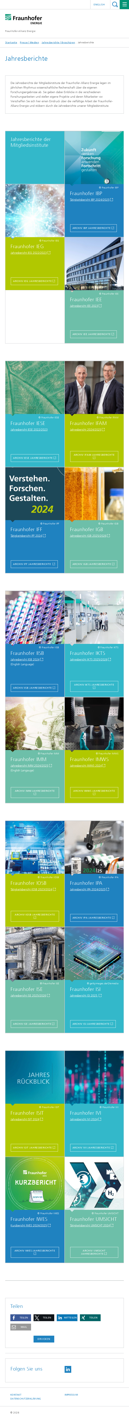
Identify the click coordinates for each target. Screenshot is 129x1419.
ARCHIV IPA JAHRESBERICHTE (91, 917)
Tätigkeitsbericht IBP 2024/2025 (90, 200)
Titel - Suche (115, 4)
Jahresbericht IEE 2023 (84, 306)
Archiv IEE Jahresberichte (91, 334)
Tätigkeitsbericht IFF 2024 (26, 536)
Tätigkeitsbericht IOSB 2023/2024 (31, 889)
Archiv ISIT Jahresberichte (32, 1147)
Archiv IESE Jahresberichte (33, 457)
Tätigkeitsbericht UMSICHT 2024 (90, 1225)
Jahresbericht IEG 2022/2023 (29, 253)
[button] (20, 1317)
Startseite (11, 42)
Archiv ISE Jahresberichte (32, 1023)
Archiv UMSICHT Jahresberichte (93, 1252)
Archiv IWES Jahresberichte (34, 1250)
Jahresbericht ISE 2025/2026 (28, 995)
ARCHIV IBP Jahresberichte (91, 228)
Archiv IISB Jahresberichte (32, 687)
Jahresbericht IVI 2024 (84, 1119)
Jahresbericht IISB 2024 (25, 659)
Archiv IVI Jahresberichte (91, 1147)
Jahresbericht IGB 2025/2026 (88, 536)
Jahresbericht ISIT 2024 (25, 1119)
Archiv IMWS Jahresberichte (94, 790)
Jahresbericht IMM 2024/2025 (29, 765)
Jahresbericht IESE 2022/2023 (29, 429)
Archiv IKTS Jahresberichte (94, 684)
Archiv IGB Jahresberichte (91, 564)
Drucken (43, 1339)
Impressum (71, 1395)
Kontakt (15, 1395)
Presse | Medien (29, 42)
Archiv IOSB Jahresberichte (35, 914)
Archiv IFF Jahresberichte (32, 564)
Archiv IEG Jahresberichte (32, 281)
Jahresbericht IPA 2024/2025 (88, 889)
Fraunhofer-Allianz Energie (20, 31)
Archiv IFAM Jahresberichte (94, 454)
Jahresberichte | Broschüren (58, 42)
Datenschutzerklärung (25, 1398)
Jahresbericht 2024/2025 (85, 429)
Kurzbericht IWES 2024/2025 (29, 1225)
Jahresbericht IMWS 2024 (86, 765)
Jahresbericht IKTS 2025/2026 (88, 659)
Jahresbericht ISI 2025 (84, 995)
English (99, 4)
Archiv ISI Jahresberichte (91, 1023)
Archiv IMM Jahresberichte (35, 790)
